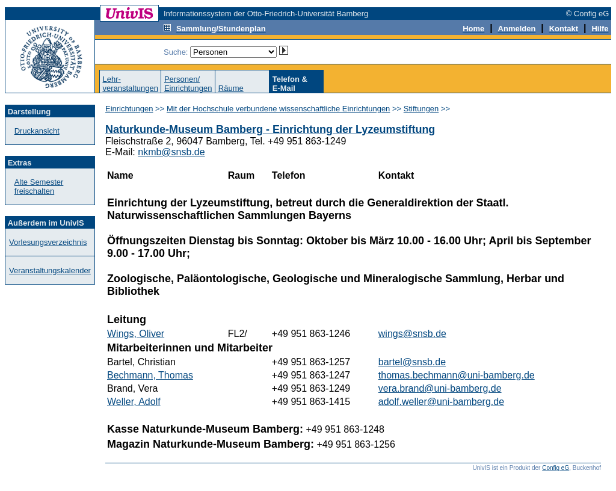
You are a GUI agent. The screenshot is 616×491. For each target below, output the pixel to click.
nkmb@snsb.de (171, 152)
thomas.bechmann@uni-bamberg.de (456, 375)
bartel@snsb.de (412, 362)
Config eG (555, 468)
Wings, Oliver (135, 334)
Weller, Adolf (134, 402)
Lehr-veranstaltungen (130, 84)
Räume (231, 88)
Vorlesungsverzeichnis (48, 242)
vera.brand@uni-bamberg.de (440, 388)
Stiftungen (421, 108)
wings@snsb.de (412, 334)
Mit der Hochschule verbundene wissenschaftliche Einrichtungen (278, 108)
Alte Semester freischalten (39, 187)
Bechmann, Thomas (150, 375)
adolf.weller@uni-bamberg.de (441, 402)
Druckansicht (37, 130)
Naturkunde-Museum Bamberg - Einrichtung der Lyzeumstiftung (270, 129)
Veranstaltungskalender (50, 270)
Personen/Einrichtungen (188, 84)
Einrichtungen (129, 108)
